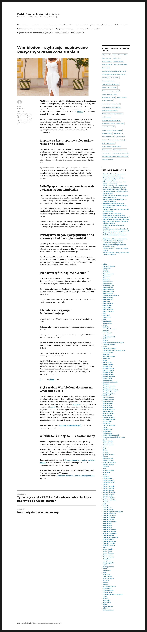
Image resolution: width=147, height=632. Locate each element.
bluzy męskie (107, 307)
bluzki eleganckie (50, 25)
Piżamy (105, 451)
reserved (106, 466)
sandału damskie (108, 470)
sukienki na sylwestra (110, 533)
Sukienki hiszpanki (109, 517)
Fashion (105, 341)
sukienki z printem (109, 545)
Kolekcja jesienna (108, 368)
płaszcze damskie (108, 455)
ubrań (53, 407)
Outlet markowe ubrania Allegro (112, 130)
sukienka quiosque (108, 136)
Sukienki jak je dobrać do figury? (113, 241)
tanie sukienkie (106, 149)
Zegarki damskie (108, 610)
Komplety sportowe (109, 394)
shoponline (20, 111)
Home (105, 346)
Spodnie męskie (108, 496)
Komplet (106, 384)
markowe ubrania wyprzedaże (111, 107)
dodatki (80, 111)
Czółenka (106, 327)
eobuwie (105, 339)
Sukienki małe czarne (110, 521)
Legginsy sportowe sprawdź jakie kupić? (115, 229)
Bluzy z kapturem (108, 311)
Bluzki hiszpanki (108, 288)
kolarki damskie (108, 364)
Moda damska (36, 25)
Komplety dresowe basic (110, 390)
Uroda (105, 596)
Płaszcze (106, 453)
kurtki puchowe (108, 411)
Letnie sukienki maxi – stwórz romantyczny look (75, 476)
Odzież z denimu (108, 445)
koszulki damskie (66, 25)
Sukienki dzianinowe (109, 514)
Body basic (106, 315)
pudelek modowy (108, 464)
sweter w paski (120, 136)
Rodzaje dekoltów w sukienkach (89, 29)
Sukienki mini (107, 527)
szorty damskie (108, 561)
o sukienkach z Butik (108, 127)
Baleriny (105, 270)
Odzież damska (108, 441)
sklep (51, 379)
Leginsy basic (107, 421)
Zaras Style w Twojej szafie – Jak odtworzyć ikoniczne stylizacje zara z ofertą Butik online (114, 245)
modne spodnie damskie (109, 110)
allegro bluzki (106, 54)
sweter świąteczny (107, 140)
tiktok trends (107, 571)
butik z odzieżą (106, 61)
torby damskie (107, 576)
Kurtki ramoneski (108, 413)
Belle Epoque (21, 114)
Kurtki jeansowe (108, 403)
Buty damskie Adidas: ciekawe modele (115, 239)
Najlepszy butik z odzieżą (65, 29)
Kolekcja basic (107, 366)
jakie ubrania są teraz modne (101, 25)
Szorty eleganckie (108, 563)
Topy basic (106, 574)
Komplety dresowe (109, 388)
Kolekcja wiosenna (109, 376)
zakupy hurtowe (108, 606)
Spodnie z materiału (109, 500)
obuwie (105, 439)
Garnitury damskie (109, 345)
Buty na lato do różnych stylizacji (113, 233)
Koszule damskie (81, 25)
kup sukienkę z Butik (108, 97)
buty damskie (107, 321)
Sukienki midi (107, 525)
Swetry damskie (108, 549)
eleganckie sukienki (109, 337)
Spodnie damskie (108, 488)
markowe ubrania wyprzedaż (111, 104)
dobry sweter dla (107, 64)
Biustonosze (107, 276)
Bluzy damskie (107, 305)
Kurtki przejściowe (109, 409)
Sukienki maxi (107, 523)
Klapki (105, 360)
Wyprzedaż (106, 600)
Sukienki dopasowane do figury (113, 512)
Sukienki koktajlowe (109, 519)
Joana (19, 106)
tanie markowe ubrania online (111, 146)
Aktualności (106, 268)
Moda (105, 427)
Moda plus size (107, 433)
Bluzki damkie (22, 25)
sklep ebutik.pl (118, 133)
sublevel (105, 504)
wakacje (105, 598)
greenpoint (105, 77)
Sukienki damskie (62, 33)
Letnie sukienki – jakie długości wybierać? (116, 217)
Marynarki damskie (109, 425)
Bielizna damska (108, 274)
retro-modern (25, 118)
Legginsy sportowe (109, 419)
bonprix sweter (106, 58)
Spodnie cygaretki (108, 486)
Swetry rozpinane (108, 557)
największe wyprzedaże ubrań (111, 120)
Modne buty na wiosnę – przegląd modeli (116, 231)
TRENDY (105, 582)
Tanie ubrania (106, 153)
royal (31, 118)
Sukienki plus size (78, 33)
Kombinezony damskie (110, 382)
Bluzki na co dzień (108, 291)
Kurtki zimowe (107, 415)
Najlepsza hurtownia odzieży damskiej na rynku (35, 33)
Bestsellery (106, 272)
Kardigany (106, 358)
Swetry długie (107, 551)
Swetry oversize (108, 555)
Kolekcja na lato (108, 372)
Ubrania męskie (108, 592)
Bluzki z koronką (108, 299)
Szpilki (105, 565)
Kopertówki (106, 396)
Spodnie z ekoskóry (109, 498)
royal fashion (21, 120)
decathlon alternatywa (110, 329)
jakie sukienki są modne (109, 87)
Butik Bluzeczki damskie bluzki (38, 14)
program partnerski (109, 462)
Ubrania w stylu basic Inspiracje (113, 594)
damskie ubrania (118, 61)
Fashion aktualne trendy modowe (113, 343)
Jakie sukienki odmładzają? (110, 84)
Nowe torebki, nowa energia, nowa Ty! (114, 190)
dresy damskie (107, 333)
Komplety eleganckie (109, 392)
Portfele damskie (108, 460)
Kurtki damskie (108, 402)
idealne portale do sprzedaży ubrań (114, 350)
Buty (104, 319)
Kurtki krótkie (107, 405)
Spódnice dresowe (109, 482)
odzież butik (120, 123)
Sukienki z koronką (109, 543)
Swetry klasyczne (108, 553)
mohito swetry (106, 117)
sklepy (105, 474)
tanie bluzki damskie (108, 143)
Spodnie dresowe (108, 490)
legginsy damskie (108, 417)
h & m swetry (115, 77)
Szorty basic (107, 559)
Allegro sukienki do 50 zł (119, 54)
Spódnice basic (107, 478)
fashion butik (106, 68)
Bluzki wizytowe (108, 293)
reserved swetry (107, 133)
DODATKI (106, 331)
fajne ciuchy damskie (120, 64)
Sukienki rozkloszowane (110, 537)
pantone (105, 447)
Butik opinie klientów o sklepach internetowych (35, 29)
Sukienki (105, 506)
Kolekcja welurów (108, 374)
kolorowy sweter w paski (109, 94)
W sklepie (76, 404)
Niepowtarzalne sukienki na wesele (114, 437)
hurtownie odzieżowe (109, 348)
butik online (117, 58)
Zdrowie (105, 608)
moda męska (107, 431)
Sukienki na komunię (109, 531)
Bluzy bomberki (108, 303)
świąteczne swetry (107, 159)
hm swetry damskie (108, 81)
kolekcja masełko (108, 370)
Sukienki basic (107, 508)
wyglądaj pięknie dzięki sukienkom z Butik (115, 156)
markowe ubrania (107, 100)
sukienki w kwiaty (108, 539)
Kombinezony (107, 380)
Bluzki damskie (108, 284)
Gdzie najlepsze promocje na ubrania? (113, 74)
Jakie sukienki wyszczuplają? (111, 91)
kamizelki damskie (109, 356)
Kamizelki (106, 354)
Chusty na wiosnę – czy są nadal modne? (115, 186)
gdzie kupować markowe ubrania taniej (114, 71)
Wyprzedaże (107, 602)
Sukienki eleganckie (109, 516)
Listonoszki (106, 423)
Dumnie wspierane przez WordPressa (50, 623)
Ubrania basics (107, 588)
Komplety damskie (109, 386)
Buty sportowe (107, 323)
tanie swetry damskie (119, 149)
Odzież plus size (108, 443)
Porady (105, 457)
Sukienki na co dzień (109, 529)
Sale (104, 468)
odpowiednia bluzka (108, 123)
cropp (105, 325)
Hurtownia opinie (121, 25)
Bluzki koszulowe (108, 289)
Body (104, 313)
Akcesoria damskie (109, 266)
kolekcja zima (107, 378)
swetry (105, 547)
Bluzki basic (106, 280)
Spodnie (105, 484)
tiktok (105, 569)
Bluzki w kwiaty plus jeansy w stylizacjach (116, 219)
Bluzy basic (106, 301)
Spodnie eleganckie (109, 492)
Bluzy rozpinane (108, 309)
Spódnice (106, 476)
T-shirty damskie (108, 567)
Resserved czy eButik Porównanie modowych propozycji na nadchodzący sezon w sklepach (115, 205)
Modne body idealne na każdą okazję (114, 188)
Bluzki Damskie (108, 282)
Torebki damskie (108, 578)
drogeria (106, 335)
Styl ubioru (106, 502)
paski (104, 449)
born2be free (107, 317)
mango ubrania (121, 97)
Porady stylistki (108, 459)
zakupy (105, 604)
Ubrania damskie (108, 590)
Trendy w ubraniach (109, 586)
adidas (105, 264)
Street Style (27, 122)
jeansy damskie (108, 352)
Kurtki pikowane (108, 407)
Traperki (106, 580)
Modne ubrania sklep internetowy (112, 113)
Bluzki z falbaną (108, 297)
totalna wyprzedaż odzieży (120, 153)
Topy (104, 573)
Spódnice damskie (109, 480)
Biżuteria (106, 278)
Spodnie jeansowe (108, 494)
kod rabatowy (107, 362)
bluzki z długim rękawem (111, 295)
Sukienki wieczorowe (109, 541)
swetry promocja (120, 140)
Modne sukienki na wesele (111, 435)
